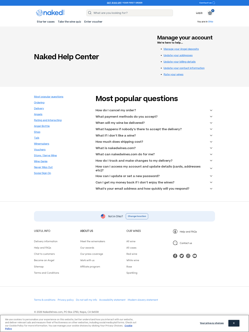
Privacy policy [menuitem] (66, 299)
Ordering (39, 102)
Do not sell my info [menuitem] (86, 299)
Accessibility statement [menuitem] (112, 299)
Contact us (207, 2)
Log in (199, 12)
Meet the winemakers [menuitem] (92, 241)
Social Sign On (42, 173)
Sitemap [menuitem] (39, 266)
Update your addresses (178, 55)
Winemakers (41, 143)
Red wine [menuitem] (131, 253)
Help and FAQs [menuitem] (42, 247)
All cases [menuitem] (131, 247)
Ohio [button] (210, 22)
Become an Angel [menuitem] (44, 260)
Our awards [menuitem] (87, 247)
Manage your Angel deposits (181, 49)
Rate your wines (173, 74)
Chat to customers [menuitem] (44, 253)
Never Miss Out (43, 167)
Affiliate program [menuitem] (90, 266)
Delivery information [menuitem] (45, 241)
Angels (38, 114)
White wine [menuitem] (132, 260)
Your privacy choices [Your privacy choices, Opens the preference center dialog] (212, 323)
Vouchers (40, 149)
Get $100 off (114, 3)
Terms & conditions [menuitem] (44, 299)
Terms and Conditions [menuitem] (46, 272)
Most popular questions (48, 96)
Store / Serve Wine (45, 155)
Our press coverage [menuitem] (91, 253)
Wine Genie (40, 161)
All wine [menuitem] (130, 241)
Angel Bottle (42, 126)
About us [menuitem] (86, 231)
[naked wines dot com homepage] (50, 13)
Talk (36, 137)
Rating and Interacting (48, 120)
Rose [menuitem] (129, 266)
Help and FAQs (188, 231)
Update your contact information (184, 68)
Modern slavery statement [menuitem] (143, 299)
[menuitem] (46, 22)
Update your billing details (180, 61)
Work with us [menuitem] (87, 260)
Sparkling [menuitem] (131, 272)
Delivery (39, 108)
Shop (37, 131)
